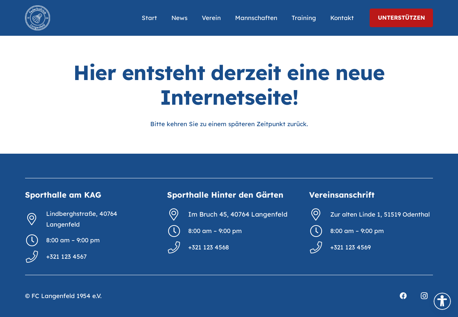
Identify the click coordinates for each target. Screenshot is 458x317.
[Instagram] (424, 296)
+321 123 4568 (208, 247)
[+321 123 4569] (319, 247)
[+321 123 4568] (177, 247)
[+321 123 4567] (35, 257)
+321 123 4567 (66, 256)
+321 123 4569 (350, 247)
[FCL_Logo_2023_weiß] (37, 17)
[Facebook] (403, 296)
